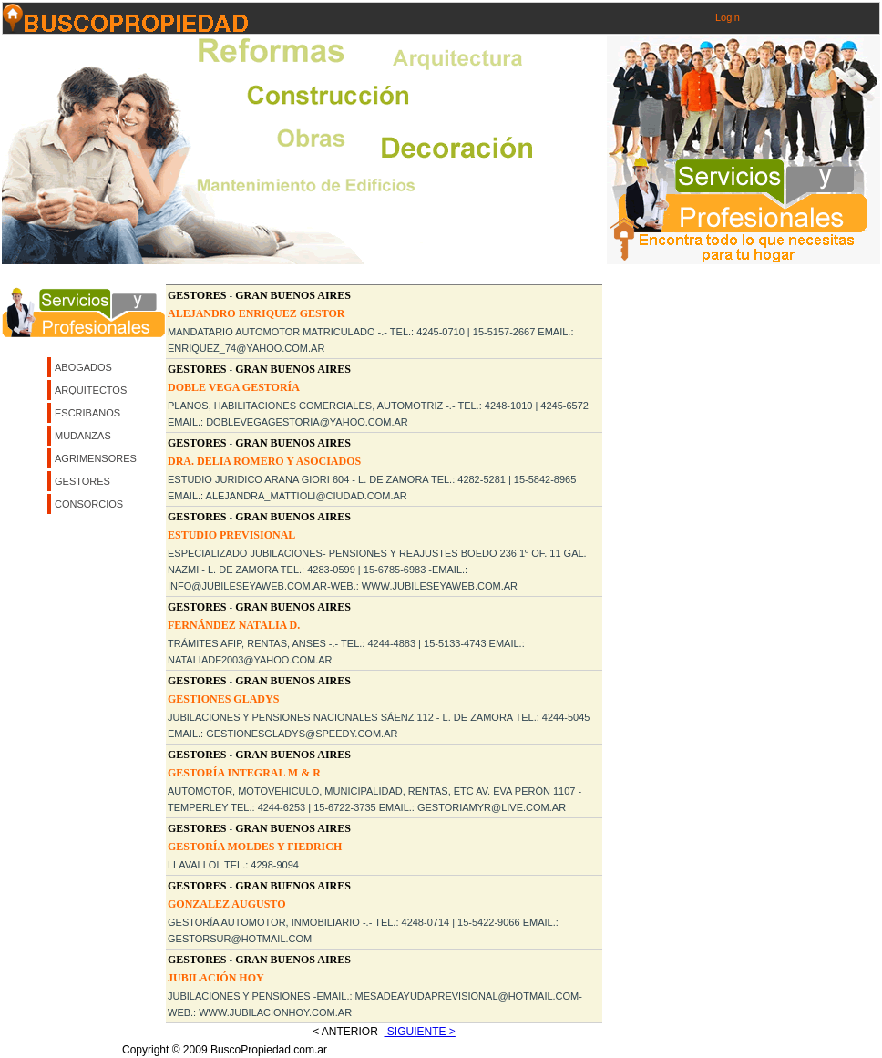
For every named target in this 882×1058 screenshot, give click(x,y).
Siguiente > (420, 1031)
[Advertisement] (171, 455)
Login (727, 17)
